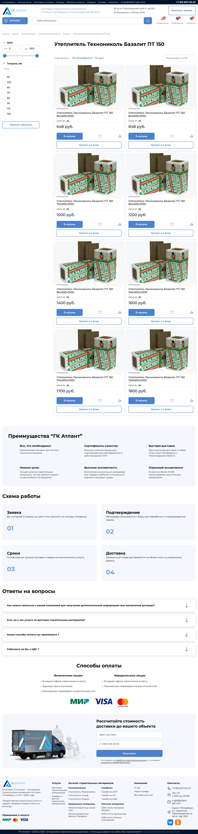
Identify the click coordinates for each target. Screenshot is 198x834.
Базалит (67, 34)
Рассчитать (129, 753)
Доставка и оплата (44, 2)
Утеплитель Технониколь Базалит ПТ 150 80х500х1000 (156, 203)
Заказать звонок (181, 10)
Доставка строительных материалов (59, 790)
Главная (5, 34)
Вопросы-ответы (76, 2)
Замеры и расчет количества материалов (58, 800)
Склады (102, 2)
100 (9, 82)
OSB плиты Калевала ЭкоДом (112, 809)
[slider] (4, 56)
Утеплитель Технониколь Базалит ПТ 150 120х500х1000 (156, 379)
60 (8, 87)
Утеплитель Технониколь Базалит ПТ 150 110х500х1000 (85, 379)
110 (8, 108)
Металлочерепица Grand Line (81, 809)
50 (8, 77)
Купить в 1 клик (89, 145)
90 (8, 103)
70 (8, 92)
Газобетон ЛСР (109, 792)
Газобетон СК (108, 795)
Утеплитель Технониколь (49, 34)
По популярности (82, 58)
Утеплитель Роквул (78, 799)
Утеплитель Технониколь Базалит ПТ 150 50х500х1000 (85, 114)
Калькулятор (24, 2)
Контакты (113, 2)
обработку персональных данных (131, 760)
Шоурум (91, 2)
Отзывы (60, 2)
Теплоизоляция (28, 34)
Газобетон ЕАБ (109, 799)
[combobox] (180, 58)
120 (9, 113)
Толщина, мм (12, 63)
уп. (68, 121)
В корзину (69, 136)
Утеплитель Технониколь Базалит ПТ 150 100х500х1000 (156, 291)
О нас (137, 788)
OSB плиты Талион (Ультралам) (111, 818)
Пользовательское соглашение (161, 831)
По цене (99, 58)
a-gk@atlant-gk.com (133, 2)
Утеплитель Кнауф (78, 795)
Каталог (15, 34)
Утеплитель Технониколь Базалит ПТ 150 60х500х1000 (156, 114)
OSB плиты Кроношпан (113, 814)
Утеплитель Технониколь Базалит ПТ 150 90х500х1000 (85, 291)
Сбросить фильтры (20, 125)
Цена (7, 42)
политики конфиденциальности (115, 762)
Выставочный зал (143, 795)
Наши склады (141, 791)
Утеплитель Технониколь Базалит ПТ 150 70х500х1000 (85, 203)
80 (8, 98)
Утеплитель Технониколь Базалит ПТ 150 (91, 34)
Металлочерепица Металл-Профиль (78, 815)
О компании (8, 2)
